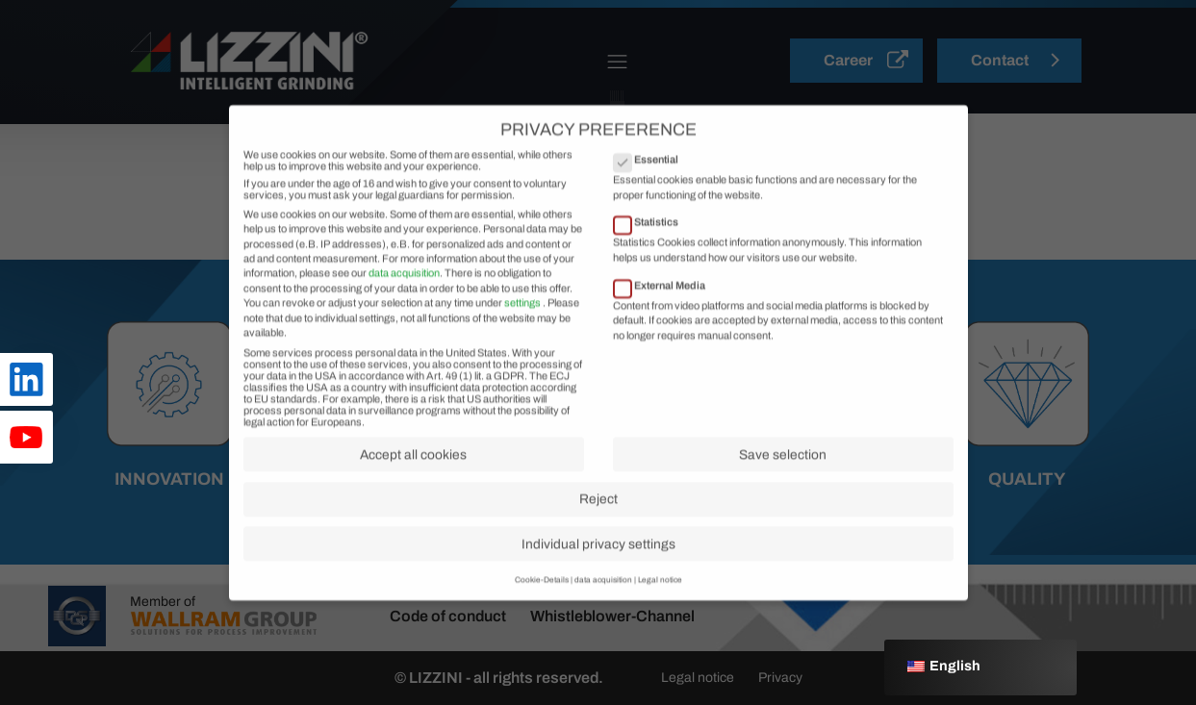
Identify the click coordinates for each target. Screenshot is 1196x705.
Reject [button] (598, 532)
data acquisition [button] (603, 613)
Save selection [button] (783, 487)
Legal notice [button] (660, 613)
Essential (652, 192)
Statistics (652, 255)
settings (522, 335)
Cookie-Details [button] (542, 613)
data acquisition (404, 306)
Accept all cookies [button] (413, 487)
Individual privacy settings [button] (598, 576)
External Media (665, 317)
